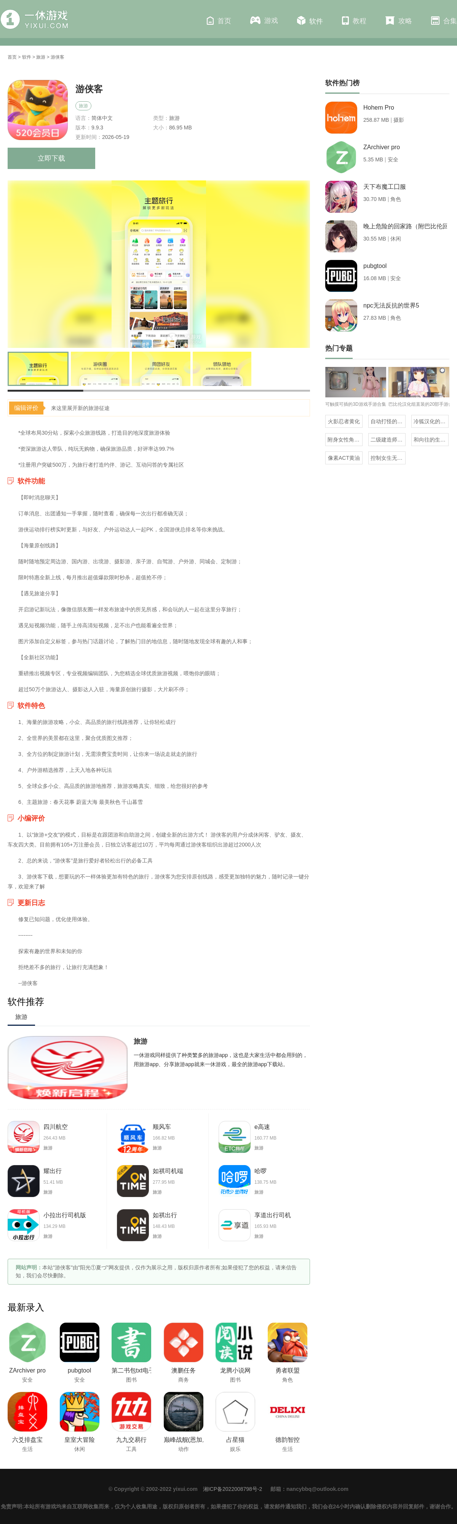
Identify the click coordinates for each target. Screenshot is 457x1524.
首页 (219, 20)
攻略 (398, 20)
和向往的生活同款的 (431, 440)
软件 (310, 20)
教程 (354, 20)
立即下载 (51, 158)
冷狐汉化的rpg (431, 421)
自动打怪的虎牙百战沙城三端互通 (388, 421)
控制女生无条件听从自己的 (388, 458)
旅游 (40, 57)
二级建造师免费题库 (388, 440)
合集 (444, 20)
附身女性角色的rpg (345, 440)
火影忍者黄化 (344, 421)
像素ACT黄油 (344, 458)
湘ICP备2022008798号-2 (232, 1489)
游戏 (264, 20)
